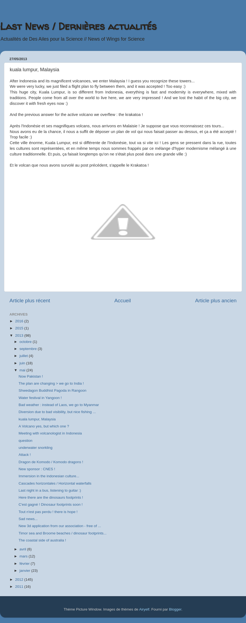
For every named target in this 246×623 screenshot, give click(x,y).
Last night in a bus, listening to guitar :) (50, 490)
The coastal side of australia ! (42, 540)
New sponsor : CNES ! (37, 469)
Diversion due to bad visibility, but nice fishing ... (57, 412)
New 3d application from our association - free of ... (60, 526)
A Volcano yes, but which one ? (44, 426)
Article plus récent (29, 300)
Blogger (175, 609)
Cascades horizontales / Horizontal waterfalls (55, 483)
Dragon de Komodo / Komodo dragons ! (51, 462)
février (25, 564)
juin (22, 363)
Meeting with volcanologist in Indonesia (50, 433)
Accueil (122, 300)
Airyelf (144, 609)
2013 (19, 335)
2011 (19, 587)
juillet (24, 356)
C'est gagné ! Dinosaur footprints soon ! (51, 504)
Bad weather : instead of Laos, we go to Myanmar (59, 405)
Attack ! (25, 455)
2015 (19, 328)
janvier (25, 571)
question (25, 441)
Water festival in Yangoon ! (40, 398)
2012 (19, 579)
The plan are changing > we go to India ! (51, 383)
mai (22, 370)
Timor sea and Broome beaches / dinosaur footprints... (63, 533)
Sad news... (28, 519)
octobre (26, 342)
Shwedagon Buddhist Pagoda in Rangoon (53, 390)
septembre (28, 349)
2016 (19, 321)
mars (24, 556)
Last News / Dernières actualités (78, 26)
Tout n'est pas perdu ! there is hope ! (48, 512)
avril (23, 549)
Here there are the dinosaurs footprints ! (51, 497)
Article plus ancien (216, 300)
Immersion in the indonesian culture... (49, 476)
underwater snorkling (35, 448)
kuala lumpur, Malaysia (37, 419)
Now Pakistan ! (31, 376)
